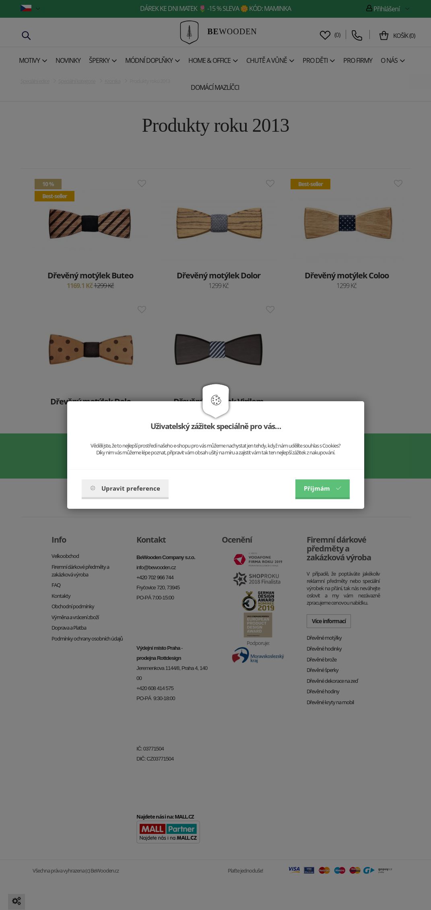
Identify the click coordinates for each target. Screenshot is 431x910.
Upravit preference (125, 488)
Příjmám (322, 488)
